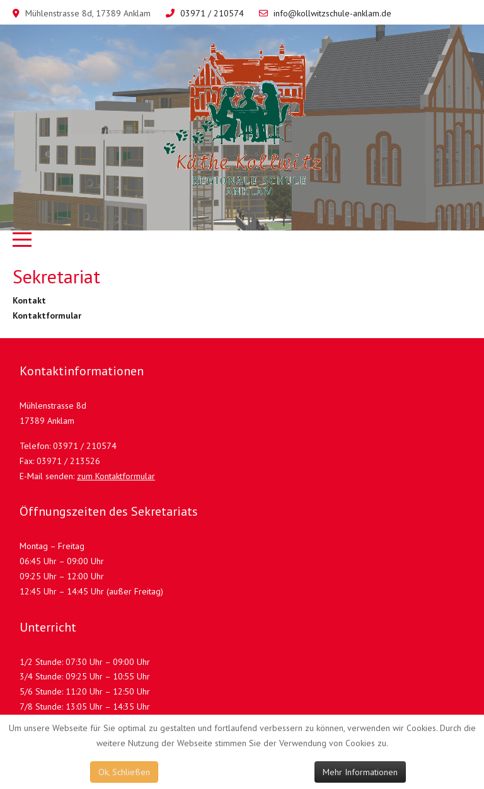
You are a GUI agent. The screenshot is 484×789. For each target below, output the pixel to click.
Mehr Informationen (360, 772)
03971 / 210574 (212, 13)
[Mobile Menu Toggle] (22, 239)
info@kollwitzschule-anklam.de (332, 13)
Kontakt (29, 300)
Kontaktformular (47, 315)
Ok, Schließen (124, 772)
